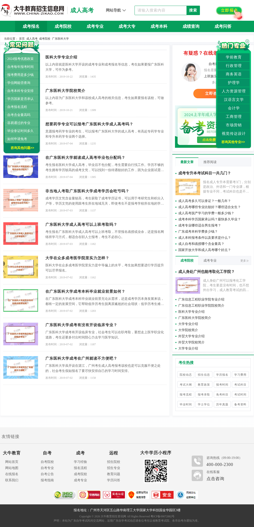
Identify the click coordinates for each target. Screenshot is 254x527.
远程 (113, 453)
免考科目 (222, 394)
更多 (244, 260)
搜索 (193, 10)
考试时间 (240, 394)
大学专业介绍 (188, 324)
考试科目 (240, 384)
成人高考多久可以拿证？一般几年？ (204, 201)
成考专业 (95, 26)
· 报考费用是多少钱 (20, 75)
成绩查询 (191, 26)
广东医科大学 (60, 38)
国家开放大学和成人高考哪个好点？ (204, 250)
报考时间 (222, 384)
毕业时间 (186, 404)
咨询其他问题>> (22, 148)
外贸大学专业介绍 (191, 336)
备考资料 (240, 404)
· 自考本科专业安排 (20, 91)
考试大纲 (186, 384)
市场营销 (234, 125)
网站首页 (11, 462)
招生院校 (113, 462)
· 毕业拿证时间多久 (20, 131)
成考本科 (159, 26)
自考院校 (47, 462)
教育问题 (113, 474)
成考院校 (63, 26)
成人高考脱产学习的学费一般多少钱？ (206, 213)
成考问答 (222, 26)
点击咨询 (215, 478)
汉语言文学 (234, 100)
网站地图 (11, 468)
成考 (80, 453)
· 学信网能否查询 (18, 83)
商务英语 (234, 74)
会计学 (234, 108)
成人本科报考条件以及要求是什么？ (204, 237)
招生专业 (113, 468)
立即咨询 (213, 93)
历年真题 (127, 37)
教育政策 (204, 384)
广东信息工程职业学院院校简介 (201, 305)
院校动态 (186, 374)
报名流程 (80, 468)
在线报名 (11, 474)
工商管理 (234, 117)
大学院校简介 (188, 330)
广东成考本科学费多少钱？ (198, 231)
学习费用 (240, 374)
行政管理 (234, 66)
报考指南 (47, 480)
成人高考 (32, 38)
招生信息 (204, 374)
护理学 (234, 83)
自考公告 (47, 474)
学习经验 (80, 462)
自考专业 (47, 468)
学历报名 (222, 374)
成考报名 (31, 26)
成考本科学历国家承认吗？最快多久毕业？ (209, 219)
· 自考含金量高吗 (18, 115)
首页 (22, 38)
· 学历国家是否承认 (20, 99)
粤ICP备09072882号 (163, 516)
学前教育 (234, 57)
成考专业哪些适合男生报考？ (199, 225)
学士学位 (204, 404)
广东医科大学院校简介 (194, 318)
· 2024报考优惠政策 (20, 59)
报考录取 (204, 394)
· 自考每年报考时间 (20, 67)
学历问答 (113, 480)
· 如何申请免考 (16, 139)
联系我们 (11, 480)
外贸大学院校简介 (191, 342)
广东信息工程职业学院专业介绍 (201, 299)
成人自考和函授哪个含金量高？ (201, 244)
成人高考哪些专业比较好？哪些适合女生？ (209, 207)
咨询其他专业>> (233, 142)
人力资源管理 (234, 91)
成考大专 (127, 26)
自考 (47, 453)
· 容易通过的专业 (18, 123)
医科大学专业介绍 (191, 311)
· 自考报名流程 (16, 107)
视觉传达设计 (234, 134)
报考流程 (186, 394)
